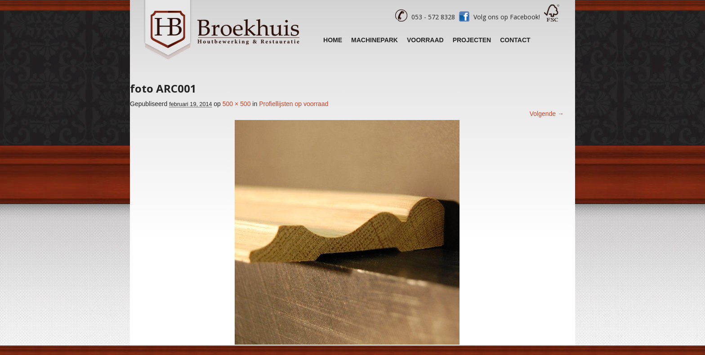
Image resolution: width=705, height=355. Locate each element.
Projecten (472, 40)
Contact (515, 40)
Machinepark (374, 40)
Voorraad (425, 40)
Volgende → (547, 113)
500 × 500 (237, 103)
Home (332, 40)
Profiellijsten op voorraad (293, 103)
